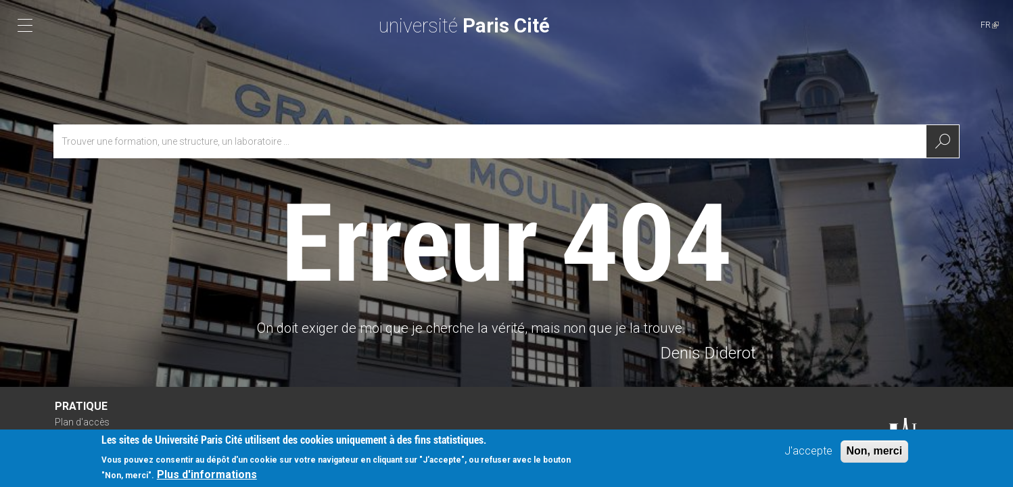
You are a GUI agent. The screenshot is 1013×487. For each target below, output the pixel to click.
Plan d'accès (82, 422)
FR (990, 25)
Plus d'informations (207, 476)
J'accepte (808, 452)
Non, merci (875, 453)
